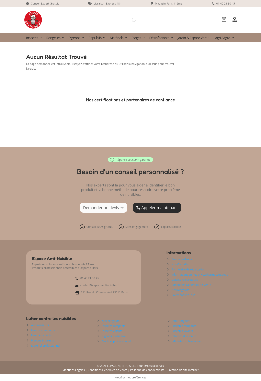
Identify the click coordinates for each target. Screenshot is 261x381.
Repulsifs (95, 38)
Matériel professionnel (45, 345)
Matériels (116, 38)
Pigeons (74, 38)
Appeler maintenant (159, 207)
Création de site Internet (183, 370)
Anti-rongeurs (40, 325)
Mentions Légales (73, 370)
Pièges (136, 38)
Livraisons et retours (185, 279)
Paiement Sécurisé (183, 295)
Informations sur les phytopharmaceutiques (200, 274)
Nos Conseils (180, 264)
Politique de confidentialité (147, 370)
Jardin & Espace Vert (192, 38)
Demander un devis (101, 207)
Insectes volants (41, 335)
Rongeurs (53, 38)
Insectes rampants (43, 330)
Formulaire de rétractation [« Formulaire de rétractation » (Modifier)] (188, 269)
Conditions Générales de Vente (191, 285)
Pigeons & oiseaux (43, 340)
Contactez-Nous (182, 259)
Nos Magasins (180, 290)
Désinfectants (159, 38)
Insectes (32, 38)
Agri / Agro (222, 38)
